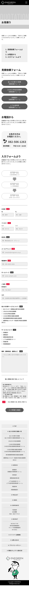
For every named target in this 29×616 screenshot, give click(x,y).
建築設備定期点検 (14, 478)
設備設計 (14, 469)
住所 (3, 295)
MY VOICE (14, 529)
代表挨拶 (14, 510)
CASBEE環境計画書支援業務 (14, 449)
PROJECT (15, 495)
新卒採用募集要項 (14, 525)
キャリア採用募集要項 (14, 527)
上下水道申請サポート (14, 481)
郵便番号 (4, 287)
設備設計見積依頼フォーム (14, 98)
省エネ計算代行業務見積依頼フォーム (14, 83)
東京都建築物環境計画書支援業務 (14, 455)
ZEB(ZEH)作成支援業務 (14, 441)
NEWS (15, 500)
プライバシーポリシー (15, 545)
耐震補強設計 (14, 489)
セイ (3, 226)
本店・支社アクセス (14, 514)
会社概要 (14, 512)
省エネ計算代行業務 (14, 436)
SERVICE (15, 465)
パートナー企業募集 (15, 535)
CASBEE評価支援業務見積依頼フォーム (14, 91)
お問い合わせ (15, 540)
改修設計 (14, 475)
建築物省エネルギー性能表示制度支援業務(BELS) (14, 459)
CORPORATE (15, 505)
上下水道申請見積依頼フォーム (14, 106)
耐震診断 (14, 486)
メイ (16, 226)
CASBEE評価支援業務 (14, 444)
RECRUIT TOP (14, 523)
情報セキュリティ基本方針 (15, 550)
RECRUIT (15, 519)
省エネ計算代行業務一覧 (15, 431)
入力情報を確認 (14, 410)
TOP (15, 426)
